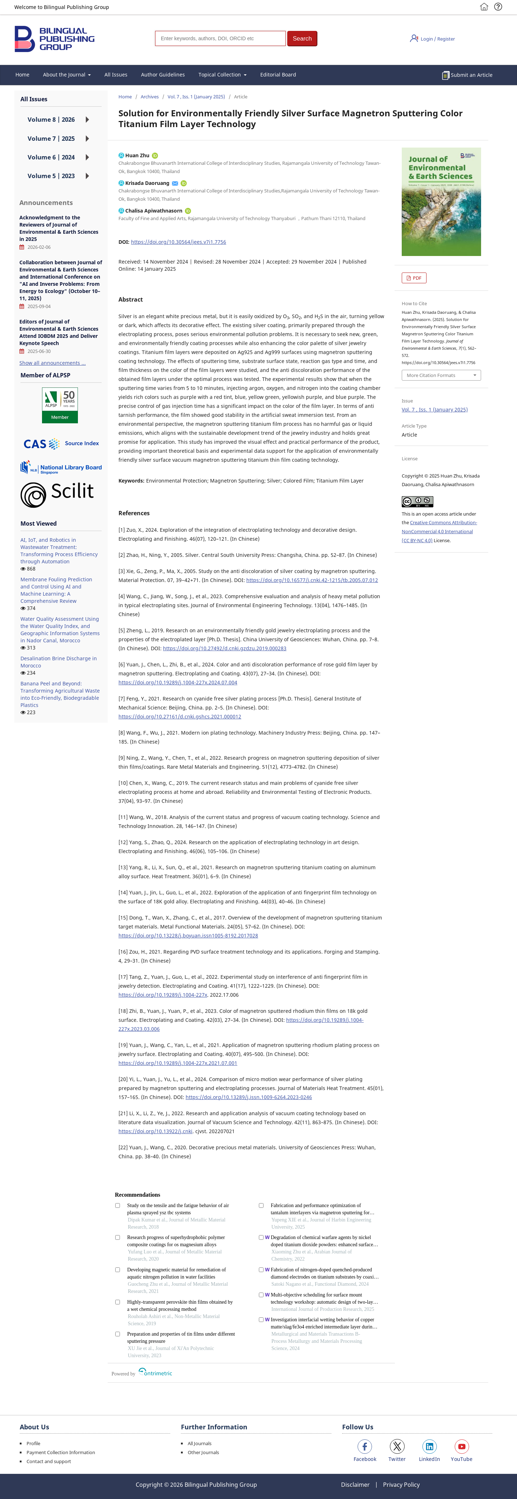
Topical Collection (220, 74)
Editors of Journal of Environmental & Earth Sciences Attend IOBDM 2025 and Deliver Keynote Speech (58, 332)
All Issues (115, 74)
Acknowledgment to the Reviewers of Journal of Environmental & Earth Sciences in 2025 (58, 228)
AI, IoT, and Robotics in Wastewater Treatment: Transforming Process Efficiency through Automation (59, 550)
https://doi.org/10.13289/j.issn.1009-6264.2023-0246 (249, 1097)
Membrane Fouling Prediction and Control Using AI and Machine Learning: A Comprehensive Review (56, 590)
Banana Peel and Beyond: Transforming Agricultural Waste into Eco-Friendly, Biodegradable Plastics (60, 694)
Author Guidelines (163, 74)
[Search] (220, 38)
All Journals (199, 1443)
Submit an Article (472, 74)
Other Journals (203, 1452)
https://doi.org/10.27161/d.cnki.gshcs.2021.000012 (179, 716)
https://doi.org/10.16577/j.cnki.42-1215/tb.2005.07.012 (312, 580)
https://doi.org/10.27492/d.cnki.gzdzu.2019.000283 (225, 648)
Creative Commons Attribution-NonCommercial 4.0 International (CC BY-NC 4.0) (439, 531)
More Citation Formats (431, 375)
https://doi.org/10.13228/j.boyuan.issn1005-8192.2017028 (188, 935)
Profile (33, 1443)
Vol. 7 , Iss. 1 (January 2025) (196, 96)
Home (22, 74)
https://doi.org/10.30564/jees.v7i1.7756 (178, 241)
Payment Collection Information (61, 1452)
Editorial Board (278, 74)
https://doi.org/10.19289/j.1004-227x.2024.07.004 (177, 682)
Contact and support (49, 1461)
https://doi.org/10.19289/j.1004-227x (162, 994)
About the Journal (65, 74)
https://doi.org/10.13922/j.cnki (155, 1131)
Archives (150, 96)
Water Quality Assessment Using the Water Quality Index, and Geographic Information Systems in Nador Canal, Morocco (60, 629)
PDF (416, 278)
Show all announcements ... (52, 362)
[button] (302, 38)
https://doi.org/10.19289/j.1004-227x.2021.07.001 (177, 1063)
